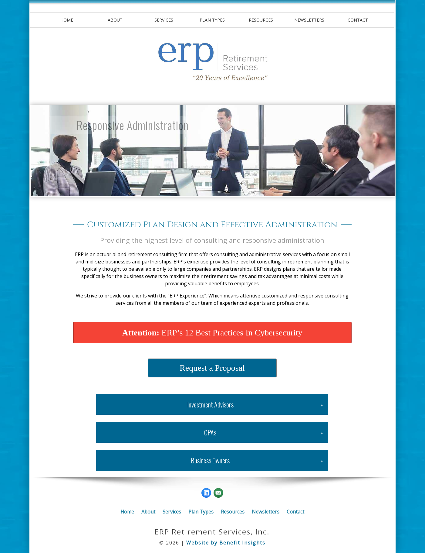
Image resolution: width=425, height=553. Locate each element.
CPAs (210, 432)
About (115, 20)
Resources (261, 20)
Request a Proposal (212, 368)
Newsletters (309, 20)
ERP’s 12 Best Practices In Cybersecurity (212, 332)
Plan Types (212, 20)
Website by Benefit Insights (225, 542)
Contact (358, 20)
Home (66, 20)
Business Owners (210, 460)
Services (163, 20)
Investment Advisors (210, 404)
